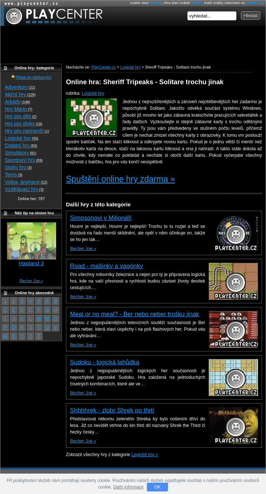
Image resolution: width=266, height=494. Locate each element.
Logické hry (93, 93)
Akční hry (20, 94)
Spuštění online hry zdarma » (120, 179)
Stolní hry (18, 167)
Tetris (13, 175)
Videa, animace (26, 182)
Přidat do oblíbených (31, 77)
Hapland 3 (31, 263)
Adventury (20, 87)
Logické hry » (145, 454)
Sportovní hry (24, 160)
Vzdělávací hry (24, 189)
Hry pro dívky (23, 124)
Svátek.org (254, 3)
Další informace (128, 487)
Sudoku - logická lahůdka (104, 362)
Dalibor (196, 3)
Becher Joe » (83, 248)
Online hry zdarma (29, 3)
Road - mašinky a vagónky (106, 265)
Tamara (156, 3)
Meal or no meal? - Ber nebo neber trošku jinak (134, 314)
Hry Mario (18, 109)
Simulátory (20, 153)
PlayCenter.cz (52, 16)
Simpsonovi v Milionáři (101, 217)
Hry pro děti (20, 116)
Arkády (17, 102)
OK (157, 487)
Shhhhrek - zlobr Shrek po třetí (112, 410)
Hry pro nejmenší (27, 131)
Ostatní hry (21, 145)
